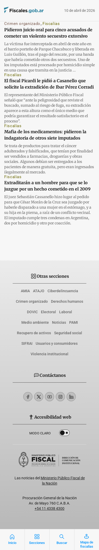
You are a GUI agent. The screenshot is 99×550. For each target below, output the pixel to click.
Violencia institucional (49, 354)
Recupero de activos (34, 333)
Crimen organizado (22, 24)
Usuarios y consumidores (57, 343)
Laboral (65, 312)
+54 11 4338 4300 (49, 508)
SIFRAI (26, 343)
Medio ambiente (35, 322)
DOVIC (32, 312)
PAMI (73, 322)
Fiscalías (51, 24)
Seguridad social (68, 333)
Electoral (48, 312)
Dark (64, 434)
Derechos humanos (67, 301)
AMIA (25, 291)
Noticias (59, 322)
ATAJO (38, 291)
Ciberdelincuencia (63, 291)
